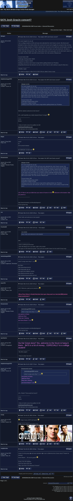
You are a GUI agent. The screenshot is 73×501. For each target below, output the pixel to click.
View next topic (67, 30)
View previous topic (56, 30)
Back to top (4, 75)
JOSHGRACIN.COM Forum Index (31, 26)
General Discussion (48, 26)
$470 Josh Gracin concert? (16, 19)
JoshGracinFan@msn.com (25, 127)
